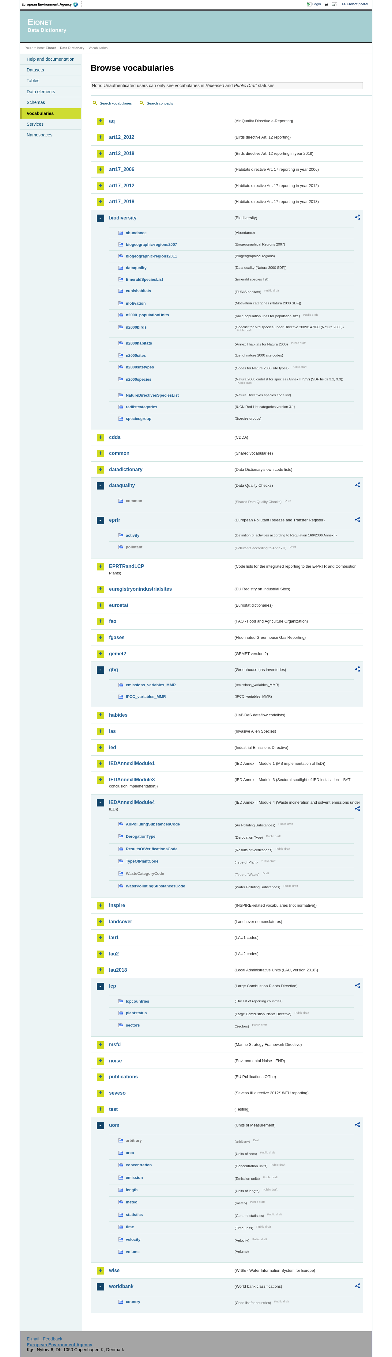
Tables (33, 80)
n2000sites (136, 355)
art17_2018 (121, 201)
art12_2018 (121, 153)
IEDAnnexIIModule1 (132, 763)
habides (118, 715)
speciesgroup (138, 418)
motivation (136, 303)
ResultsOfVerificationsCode (152, 849)
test (113, 1109)
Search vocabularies (116, 103)
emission (134, 1177)
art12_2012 (121, 137)
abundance (136, 233)
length (132, 1189)
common (119, 453)
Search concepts (160, 103)
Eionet (51, 48)
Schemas (36, 102)
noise (115, 1060)
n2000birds (136, 327)
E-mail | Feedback (44, 1338)
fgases (117, 637)
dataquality (136, 267)
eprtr (114, 520)
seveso (117, 1093)
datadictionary (125, 469)
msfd (115, 1044)
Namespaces (39, 134)
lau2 (114, 953)
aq (112, 121)
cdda (114, 437)
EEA (52, 4)
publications (123, 1076)
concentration (139, 1165)
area (130, 1152)
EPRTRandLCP (126, 566)
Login (316, 4)
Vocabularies (40, 113)
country (133, 1301)
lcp (112, 986)
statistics (134, 1214)
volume (133, 1251)
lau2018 (118, 970)
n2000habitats (139, 343)
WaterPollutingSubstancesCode (155, 886)
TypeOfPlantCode (142, 861)
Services (35, 124)
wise (114, 1270)
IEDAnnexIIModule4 (132, 802)
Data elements (41, 91)
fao (112, 621)
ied (112, 747)
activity (132, 535)
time (130, 1227)
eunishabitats (138, 290)
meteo (132, 1202)
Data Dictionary (72, 48)
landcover (120, 921)
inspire (117, 905)
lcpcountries (137, 1001)
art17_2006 (121, 169)
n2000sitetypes (140, 367)
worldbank (121, 1286)
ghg (113, 669)
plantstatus (136, 1013)
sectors (133, 1025)
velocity (133, 1239)
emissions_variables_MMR (151, 685)
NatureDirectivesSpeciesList (152, 395)
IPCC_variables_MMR (146, 696)
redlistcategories (141, 407)
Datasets (35, 69)
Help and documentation (50, 59)
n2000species (138, 379)
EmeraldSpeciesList (144, 279)
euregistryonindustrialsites (140, 589)
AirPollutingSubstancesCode (153, 824)
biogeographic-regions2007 (151, 244)
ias (112, 731)
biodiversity (123, 217)
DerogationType (140, 836)
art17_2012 (121, 185)
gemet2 (117, 653)
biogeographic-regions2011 (151, 256)
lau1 (114, 937)
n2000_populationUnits (147, 315)
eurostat (118, 605)
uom (114, 1125)
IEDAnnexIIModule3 (132, 779)
